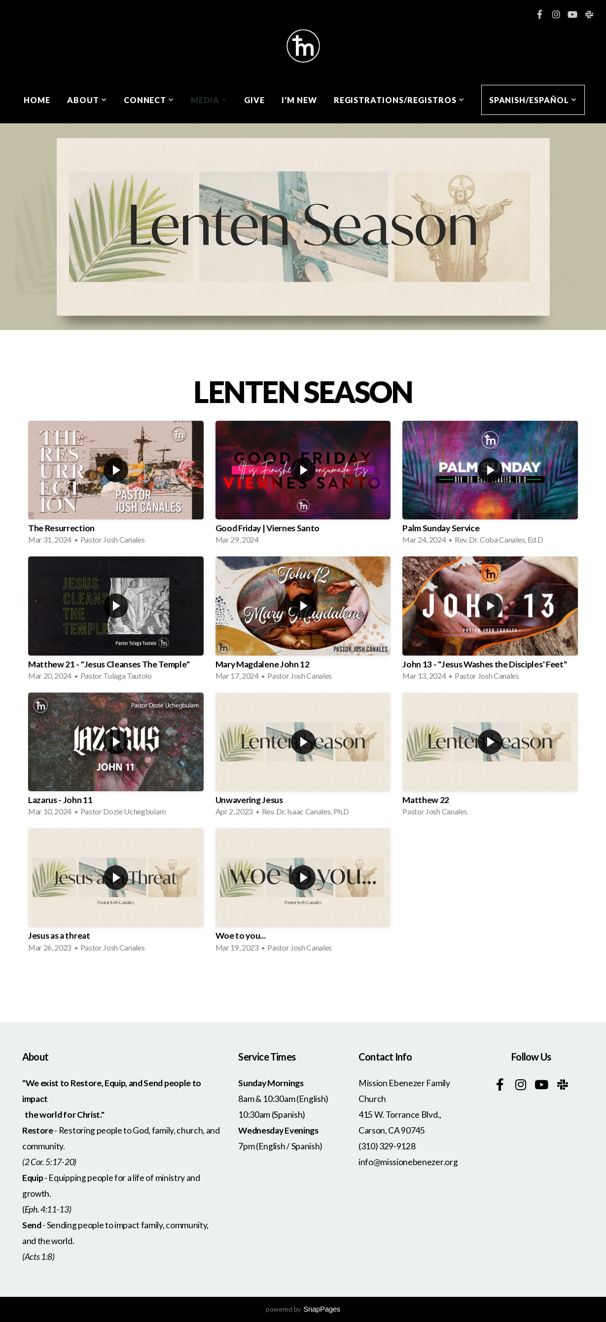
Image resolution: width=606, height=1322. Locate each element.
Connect (149, 100)
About (87, 100)
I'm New (299, 100)
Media (209, 100)
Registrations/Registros (399, 100)
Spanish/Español (533, 100)
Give (254, 100)
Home (37, 100)
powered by (303, 1309)
